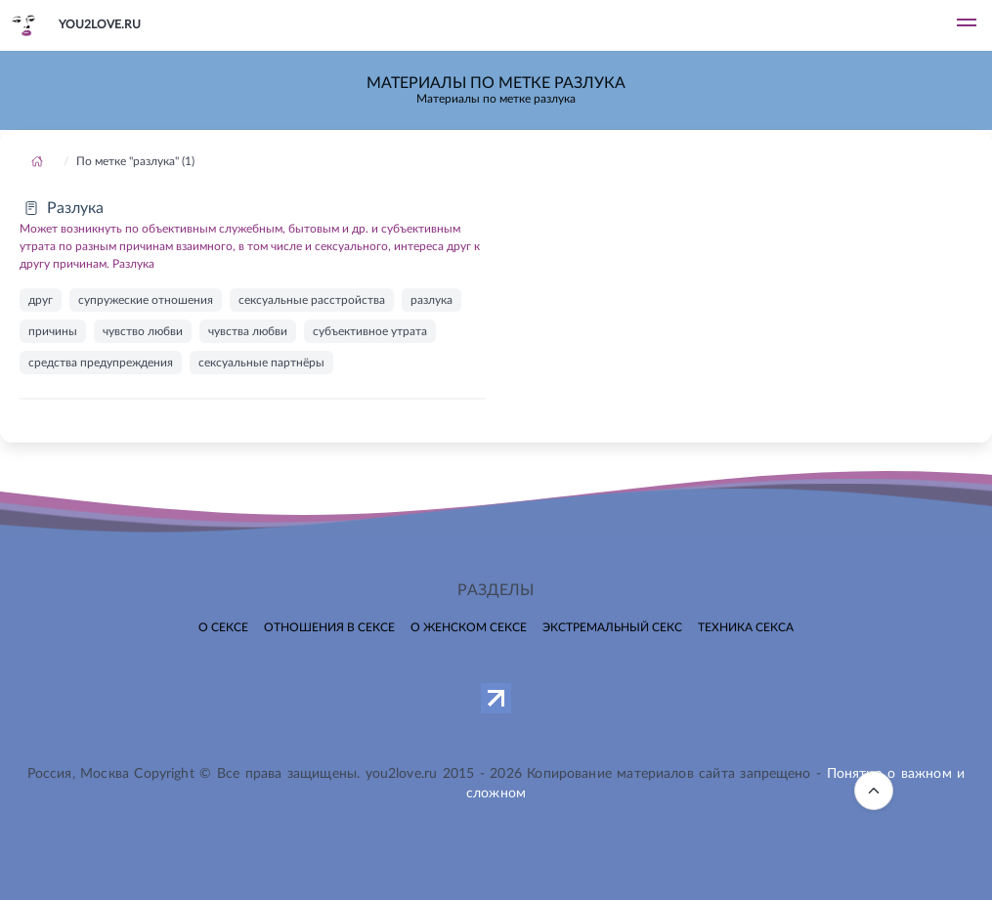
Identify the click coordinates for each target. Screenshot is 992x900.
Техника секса (746, 627)
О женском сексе (468, 627)
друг (40, 300)
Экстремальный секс (612, 627)
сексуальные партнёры (261, 362)
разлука (431, 300)
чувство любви (143, 331)
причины (52, 331)
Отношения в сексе (329, 627)
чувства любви (247, 331)
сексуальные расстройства (311, 300)
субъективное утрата (370, 331)
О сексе (223, 627)
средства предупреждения (100, 362)
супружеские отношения (145, 300)
